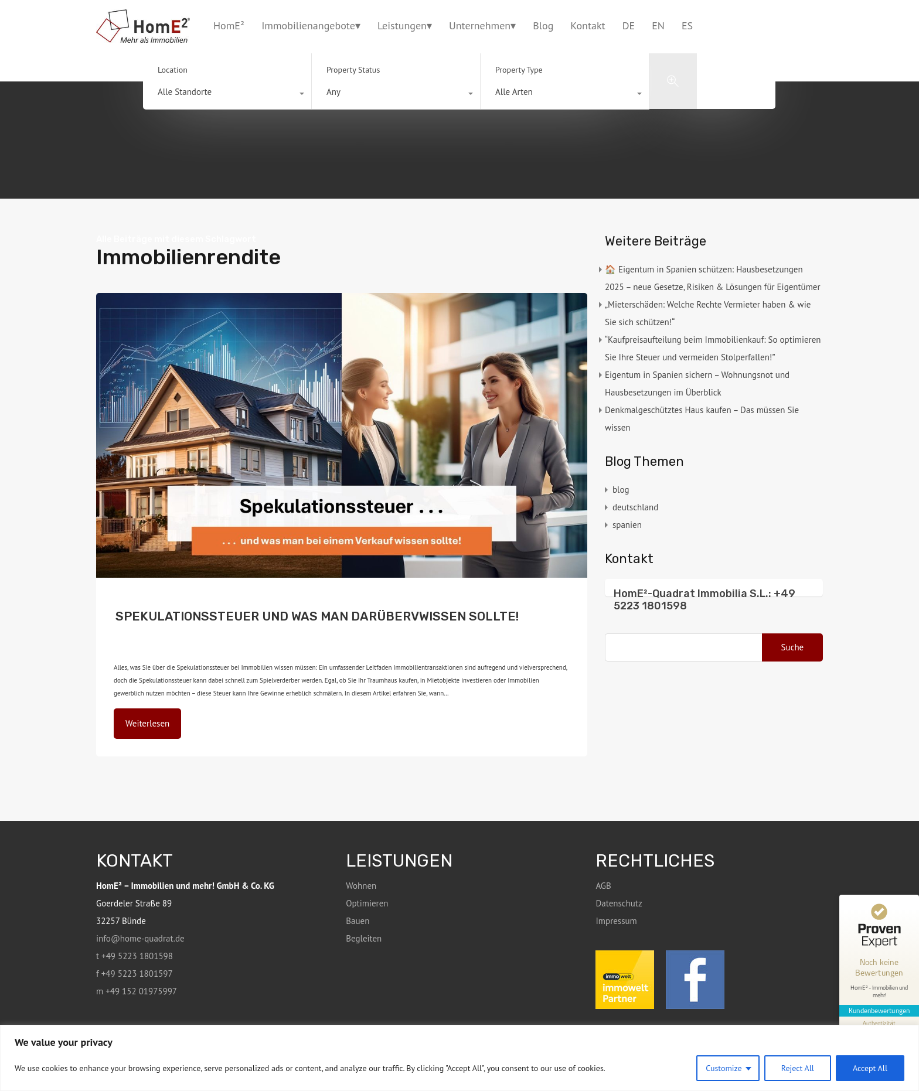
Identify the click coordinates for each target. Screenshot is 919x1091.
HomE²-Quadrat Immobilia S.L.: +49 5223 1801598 (704, 600)
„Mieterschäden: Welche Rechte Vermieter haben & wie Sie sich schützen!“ (708, 313)
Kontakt (587, 25)
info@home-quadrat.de (140, 938)
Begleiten (364, 938)
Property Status (353, 69)
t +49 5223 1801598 (134, 956)
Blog (543, 25)
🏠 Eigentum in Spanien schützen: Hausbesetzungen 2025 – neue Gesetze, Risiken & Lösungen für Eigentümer (713, 278)
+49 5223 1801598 (797, 25)
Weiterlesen (147, 723)
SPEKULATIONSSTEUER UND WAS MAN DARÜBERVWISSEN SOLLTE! (317, 616)
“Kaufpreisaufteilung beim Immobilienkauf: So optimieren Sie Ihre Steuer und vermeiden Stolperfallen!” (713, 348)
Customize (724, 1068)
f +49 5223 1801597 (134, 973)
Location (173, 69)
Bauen (357, 920)
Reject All (797, 1068)
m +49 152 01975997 (136, 991)
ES (687, 25)
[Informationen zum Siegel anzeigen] (879, 1022)
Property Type (519, 69)
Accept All (870, 1068)
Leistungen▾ (404, 25)
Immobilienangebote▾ (310, 25)
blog (247, 626)
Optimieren (367, 903)
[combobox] (227, 95)
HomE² (228, 25)
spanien (627, 524)
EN (658, 25)
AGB (603, 885)
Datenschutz (618, 903)
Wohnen (361, 885)
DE (628, 25)
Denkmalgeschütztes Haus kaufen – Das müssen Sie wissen (702, 418)
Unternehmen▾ (482, 25)
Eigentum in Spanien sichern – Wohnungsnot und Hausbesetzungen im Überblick (697, 383)
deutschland (273, 626)
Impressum (616, 920)
